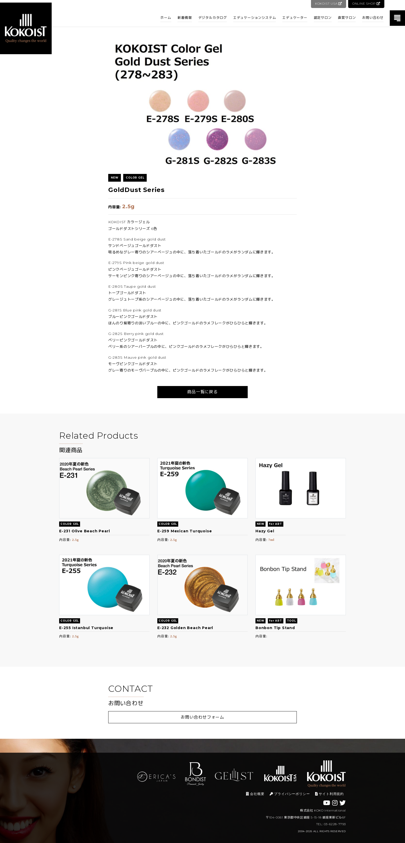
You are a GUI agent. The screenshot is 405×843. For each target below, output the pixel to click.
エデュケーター (294, 17)
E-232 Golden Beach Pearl (185, 627)
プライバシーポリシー (290, 794)
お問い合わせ (373, 17)
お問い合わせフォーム (202, 717)
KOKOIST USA (327, 3)
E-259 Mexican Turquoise (184, 531)
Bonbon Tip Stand (275, 627)
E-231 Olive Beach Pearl (84, 531)
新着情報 (184, 17)
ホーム (165, 17)
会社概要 (255, 794)
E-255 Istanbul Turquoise (86, 627)
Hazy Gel (264, 531)
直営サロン (347, 17)
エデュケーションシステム (254, 17)
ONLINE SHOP (366, 3)
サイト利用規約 (329, 794)
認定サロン (323, 17)
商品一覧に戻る (202, 391)
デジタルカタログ (212, 17)
